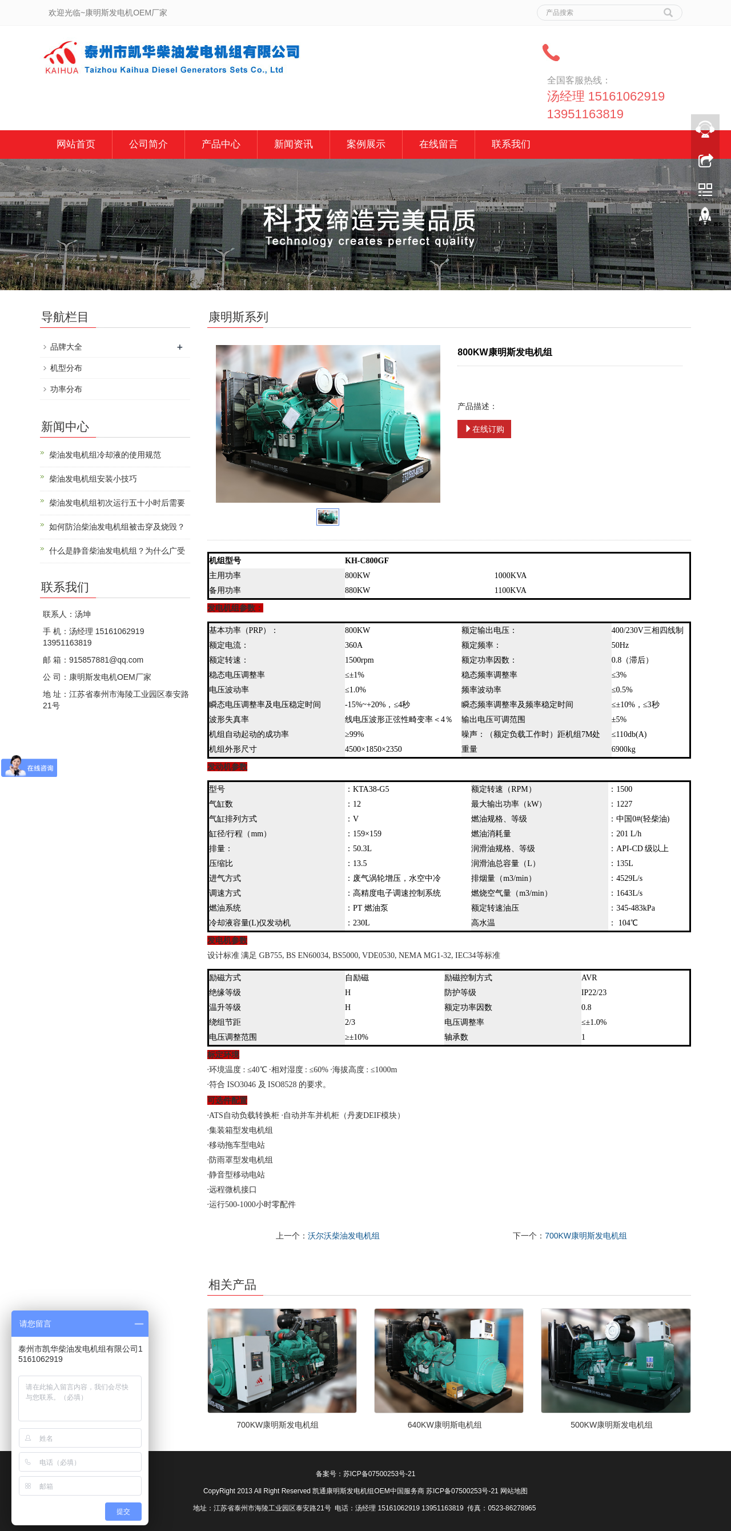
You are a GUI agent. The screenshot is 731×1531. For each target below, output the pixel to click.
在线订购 (484, 429)
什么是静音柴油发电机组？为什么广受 (117, 550)
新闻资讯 (293, 144)
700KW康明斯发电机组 (586, 1235)
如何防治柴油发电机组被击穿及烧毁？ (117, 526)
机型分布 (66, 367)
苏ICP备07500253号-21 (379, 1474)
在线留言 (438, 144)
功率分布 (66, 389)
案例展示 (366, 144)
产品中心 (221, 144)
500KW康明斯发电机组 (612, 1424)
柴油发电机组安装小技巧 (93, 478)
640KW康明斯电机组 (445, 1424)
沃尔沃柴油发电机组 (344, 1235)
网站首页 (76, 144)
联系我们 (511, 144)
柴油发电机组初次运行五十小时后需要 (117, 502)
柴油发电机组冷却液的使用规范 (105, 454)
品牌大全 (66, 346)
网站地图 (514, 1491)
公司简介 (148, 144)
